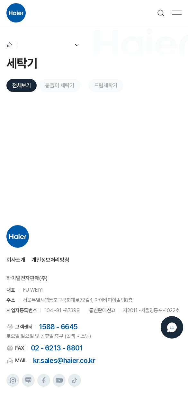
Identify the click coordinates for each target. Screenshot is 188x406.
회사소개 (15, 260)
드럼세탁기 (106, 85)
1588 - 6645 (58, 326)
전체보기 (21, 85)
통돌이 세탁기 (59, 85)
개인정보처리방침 (50, 260)
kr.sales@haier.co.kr (64, 360)
